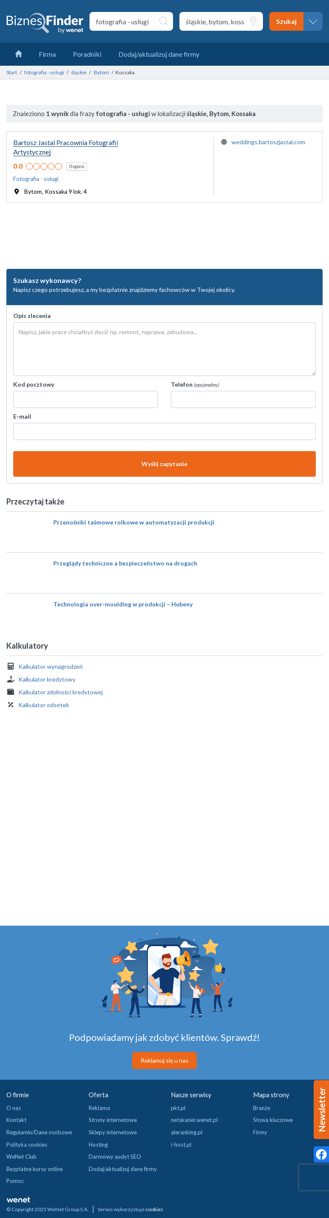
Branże (261, 1107)
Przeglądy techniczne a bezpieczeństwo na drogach (125, 563)
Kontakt (16, 1119)
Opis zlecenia (32, 315)
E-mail (22, 416)
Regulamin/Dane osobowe (39, 1132)
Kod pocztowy (33, 384)
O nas (13, 1107)
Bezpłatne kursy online (34, 1169)
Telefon (195, 384)
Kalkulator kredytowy (46, 679)
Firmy (260, 1132)
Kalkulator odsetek (43, 704)
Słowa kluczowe (273, 1119)
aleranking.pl (186, 1132)
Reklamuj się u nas (164, 1060)
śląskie (79, 72)
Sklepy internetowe (113, 1132)
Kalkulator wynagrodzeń (50, 666)
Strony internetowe (113, 1119)
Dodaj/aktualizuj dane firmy (123, 1169)
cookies (154, 1209)
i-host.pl (181, 1144)
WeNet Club (21, 1156)
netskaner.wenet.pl (194, 1119)
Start (11, 72)
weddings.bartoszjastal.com (268, 142)
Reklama (99, 1107)
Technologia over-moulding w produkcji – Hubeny (123, 604)
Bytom (101, 72)
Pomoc (15, 1180)
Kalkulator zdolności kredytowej (60, 692)
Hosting (98, 1144)
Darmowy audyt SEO (115, 1156)
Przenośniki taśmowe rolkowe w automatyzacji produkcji (133, 522)
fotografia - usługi (44, 72)
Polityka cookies (26, 1144)
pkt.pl (178, 1107)
